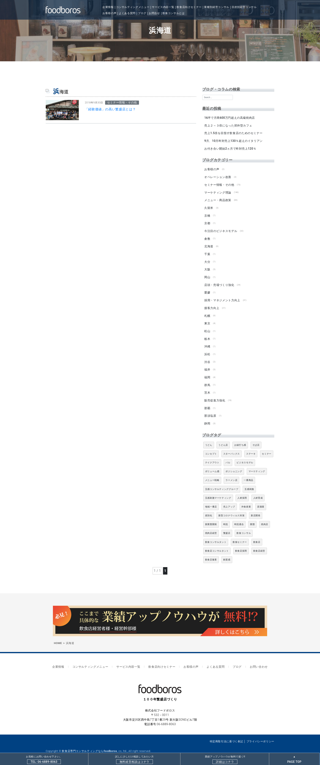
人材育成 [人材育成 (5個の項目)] (258, 494)
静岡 (207, 419)
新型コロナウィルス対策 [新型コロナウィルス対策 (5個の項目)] (231, 511)
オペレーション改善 (217, 176)
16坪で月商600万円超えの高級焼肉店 (229, 117)
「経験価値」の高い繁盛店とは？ (110, 109)
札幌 (207, 313)
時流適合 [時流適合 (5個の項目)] (239, 520)
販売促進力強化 (214, 396)
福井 (207, 366)
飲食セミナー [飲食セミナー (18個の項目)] (240, 538)
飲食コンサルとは (173, 13)
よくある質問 (127, 13)
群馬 (207, 381)
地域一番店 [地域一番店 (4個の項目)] (211, 502)
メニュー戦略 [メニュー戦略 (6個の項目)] (212, 476)
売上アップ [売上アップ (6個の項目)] (229, 502)
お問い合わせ (254, 662)
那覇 (207, 404)
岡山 (207, 275)
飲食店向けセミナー (189, 7)
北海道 (208, 244)
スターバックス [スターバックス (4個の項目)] (231, 449)
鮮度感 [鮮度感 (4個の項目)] (226, 555)
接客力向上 (211, 305)
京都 (207, 222)
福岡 (207, 374)
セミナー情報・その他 (219, 184)
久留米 (208, 206)
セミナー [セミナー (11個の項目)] (266, 449)
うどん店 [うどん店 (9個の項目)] (223, 441)
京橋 (207, 214)
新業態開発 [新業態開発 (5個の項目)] (211, 520)
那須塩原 (210, 412)
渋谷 (207, 358)
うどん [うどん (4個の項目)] (208, 441)
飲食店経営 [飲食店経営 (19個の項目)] (259, 546)
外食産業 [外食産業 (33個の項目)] (246, 502)
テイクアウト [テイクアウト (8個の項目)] (212, 458)
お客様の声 (109, 13)
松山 (207, 328)
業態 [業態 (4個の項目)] (252, 520)
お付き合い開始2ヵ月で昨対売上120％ (230, 148)
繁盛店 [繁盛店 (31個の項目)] (226, 529)
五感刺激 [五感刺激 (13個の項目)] (249, 485)
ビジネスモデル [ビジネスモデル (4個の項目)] (245, 458)
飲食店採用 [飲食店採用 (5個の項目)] (241, 546)
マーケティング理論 (217, 191)
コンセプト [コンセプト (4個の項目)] (211, 449)
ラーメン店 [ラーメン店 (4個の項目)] (231, 476)
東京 (207, 320)
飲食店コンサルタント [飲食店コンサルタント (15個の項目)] (217, 546)
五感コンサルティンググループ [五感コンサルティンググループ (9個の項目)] (221, 485)
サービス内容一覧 (163, 7)
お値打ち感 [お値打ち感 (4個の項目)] (240, 441)
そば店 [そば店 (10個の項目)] (256, 441)
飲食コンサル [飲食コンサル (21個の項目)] (244, 529)
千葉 (207, 252)
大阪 (207, 267)
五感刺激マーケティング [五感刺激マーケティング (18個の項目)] (218, 494)
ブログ (142, 13)
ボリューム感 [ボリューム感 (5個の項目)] (212, 467)
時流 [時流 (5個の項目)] (225, 520)
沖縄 (207, 343)
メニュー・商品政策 (217, 199)
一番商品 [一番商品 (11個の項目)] (248, 476)
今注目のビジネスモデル (220, 229)
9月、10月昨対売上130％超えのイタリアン (233, 140)
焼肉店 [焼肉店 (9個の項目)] (264, 520)
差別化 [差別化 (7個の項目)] (208, 511)
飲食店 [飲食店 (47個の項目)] (256, 538)
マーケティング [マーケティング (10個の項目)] (257, 467)
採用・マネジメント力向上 (222, 298)
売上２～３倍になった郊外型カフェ (228, 125)
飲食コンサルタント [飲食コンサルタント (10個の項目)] (216, 538)
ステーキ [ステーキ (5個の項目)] (251, 449)
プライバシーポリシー (260, 736)
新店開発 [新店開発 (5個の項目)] (255, 511)
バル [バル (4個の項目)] (228, 458)
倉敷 (207, 237)
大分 (207, 260)
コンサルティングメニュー (133, 7)
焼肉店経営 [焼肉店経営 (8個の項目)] (211, 529)
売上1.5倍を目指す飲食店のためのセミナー (233, 132)
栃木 (207, 336)
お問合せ (154, 13)
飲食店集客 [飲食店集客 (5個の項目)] (211, 555)
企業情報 (108, 7)
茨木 (207, 389)
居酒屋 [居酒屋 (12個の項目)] (260, 502)
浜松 (207, 351)
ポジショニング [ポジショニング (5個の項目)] (234, 467)
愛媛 (207, 290)
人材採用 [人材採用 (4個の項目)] (242, 494)
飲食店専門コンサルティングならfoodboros (89, 745)
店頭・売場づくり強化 (219, 282)
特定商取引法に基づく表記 (226, 736)
